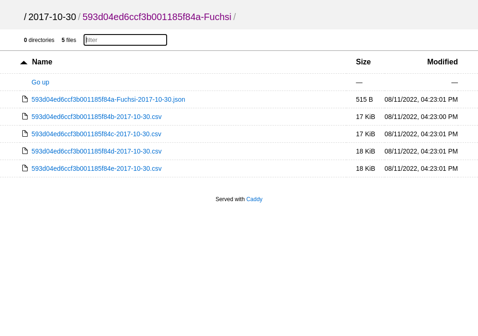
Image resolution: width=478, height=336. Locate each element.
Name (42, 62)
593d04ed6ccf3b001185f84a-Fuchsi (157, 17)
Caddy (254, 199)
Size (363, 62)
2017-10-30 (52, 17)
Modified (442, 62)
